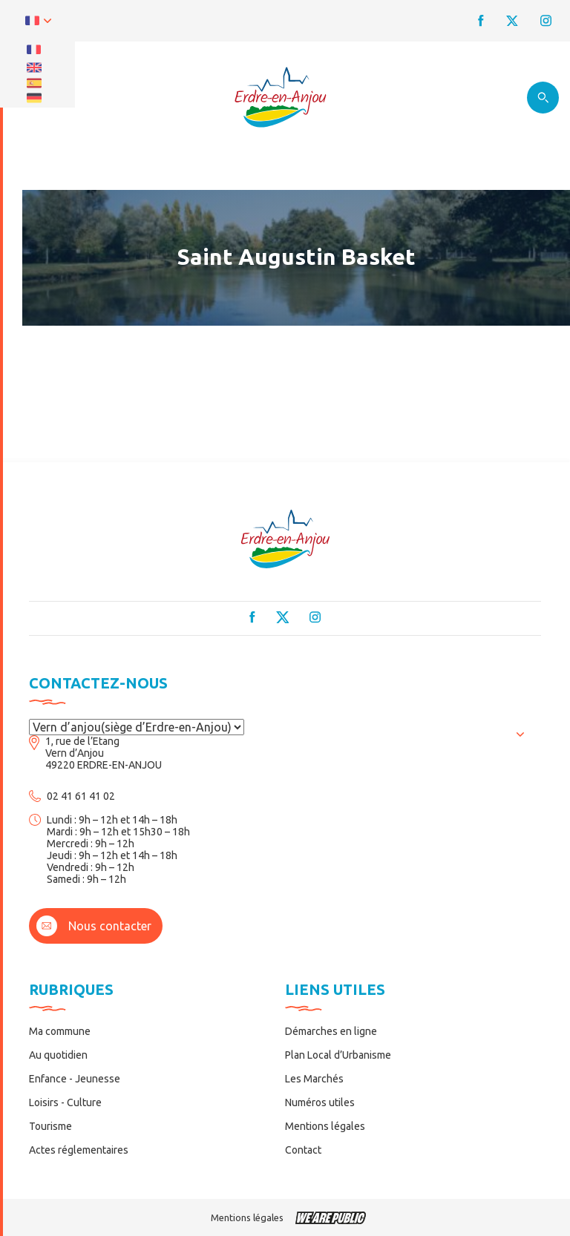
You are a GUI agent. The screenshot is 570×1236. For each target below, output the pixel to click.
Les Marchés (314, 1079)
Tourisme (50, 1126)
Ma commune (60, 1031)
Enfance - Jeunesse (74, 1079)
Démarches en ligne (331, 1031)
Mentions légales (325, 1126)
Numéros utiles (320, 1102)
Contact (303, 1150)
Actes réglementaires (78, 1150)
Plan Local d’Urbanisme (338, 1055)
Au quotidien (58, 1055)
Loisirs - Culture (65, 1102)
